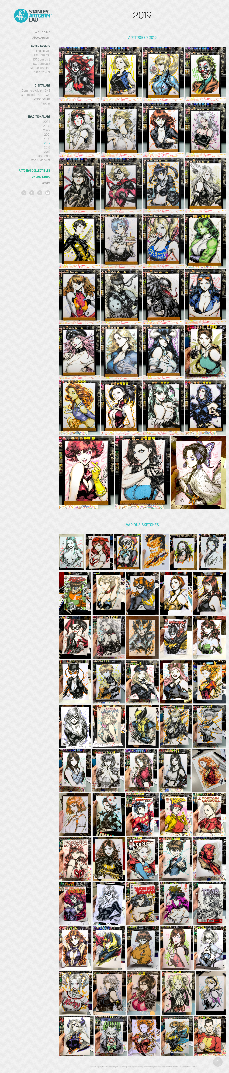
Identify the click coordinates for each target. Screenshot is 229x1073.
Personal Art (42, 99)
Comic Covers (40, 46)
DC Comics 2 (41, 59)
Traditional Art (39, 116)
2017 (47, 152)
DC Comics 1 (42, 55)
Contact (45, 183)
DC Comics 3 (41, 64)
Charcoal (44, 156)
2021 (47, 134)
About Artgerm (41, 37)
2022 (46, 130)
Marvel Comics (40, 68)
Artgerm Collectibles (34, 170)
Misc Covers (42, 72)
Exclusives (43, 51)
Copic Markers (40, 160)
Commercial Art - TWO (35, 95)
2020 (46, 139)
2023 (46, 126)
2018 (47, 147)
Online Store (41, 177)
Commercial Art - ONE (36, 90)
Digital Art (42, 85)
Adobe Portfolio (192, 1067)
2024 (46, 122)
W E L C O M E (42, 32)
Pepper (45, 103)
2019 (47, 143)
